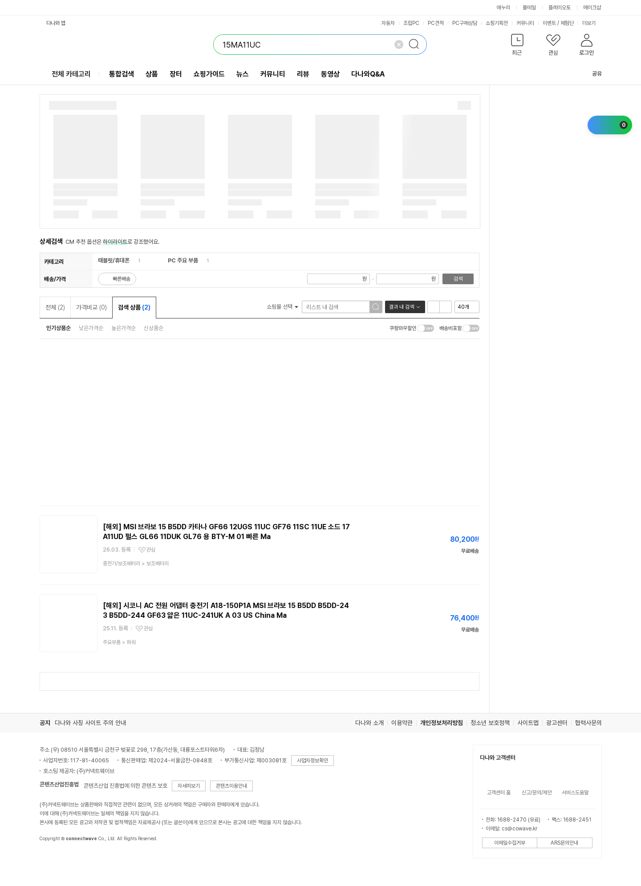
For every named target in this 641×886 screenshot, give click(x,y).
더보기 (592, 23)
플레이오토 (559, 7)
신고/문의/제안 (537, 792)
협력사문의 (588, 722)
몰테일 (529, 7)
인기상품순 (58, 328)
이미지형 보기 (445, 307)
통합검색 (121, 74)
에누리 (503, 7)
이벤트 (549, 23)
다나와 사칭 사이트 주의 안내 (90, 722)
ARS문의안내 (564, 843)
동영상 (330, 74)
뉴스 (242, 74)
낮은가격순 (91, 328)
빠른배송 (121, 279)
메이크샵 (592, 7)
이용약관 (402, 722)
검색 (458, 279)
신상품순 (153, 328)
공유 (591, 73)
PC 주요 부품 (183, 260)
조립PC (411, 23)
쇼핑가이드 (209, 74)
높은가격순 (123, 328)
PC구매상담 (464, 23)
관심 (150, 550)
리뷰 (303, 74)
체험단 (567, 23)
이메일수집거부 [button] (509, 843)
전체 (55, 307)
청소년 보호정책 (490, 722)
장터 (176, 74)
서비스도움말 (575, 792)
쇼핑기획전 (497, 23)
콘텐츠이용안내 (231, 786)
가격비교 (91, 307)
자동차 (388, 23)
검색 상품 (134, 307)
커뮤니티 (525, 23)
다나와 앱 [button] (55, 23)
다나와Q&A (368, 74)
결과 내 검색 (401, 307)
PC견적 (436, 23)
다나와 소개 (369, 722)
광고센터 (557, 722)
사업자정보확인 (312, 760)
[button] (517, 46)
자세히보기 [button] (189, 786)
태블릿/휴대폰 (114, 260)
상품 (152, 74)
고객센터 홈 (499, 792)
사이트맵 (528, 722)
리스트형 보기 (433, 307)
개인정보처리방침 (441, 722)
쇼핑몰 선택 (282, 306)
